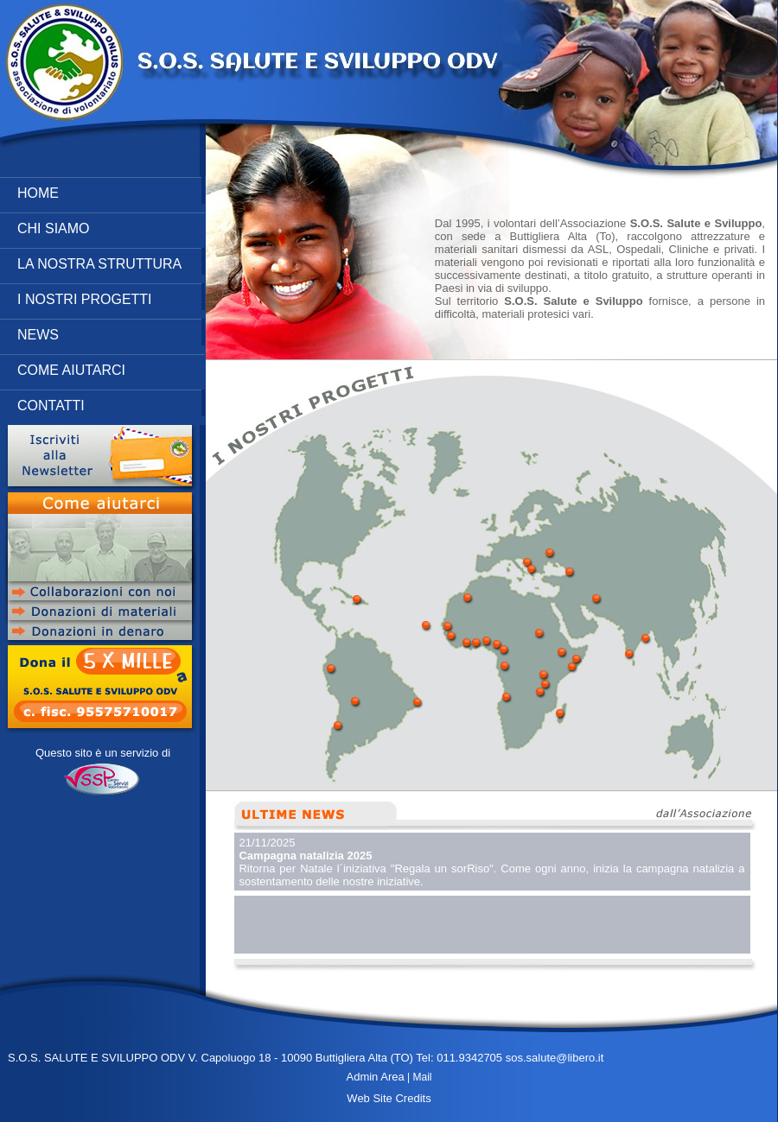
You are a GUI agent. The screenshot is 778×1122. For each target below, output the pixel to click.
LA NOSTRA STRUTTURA (111, 261)
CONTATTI (111, 403)
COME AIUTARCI (111, 367)
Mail (421, 1077)
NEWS (111, 332)
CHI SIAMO (111, 225)
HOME (111, 190)
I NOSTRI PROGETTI (111, 296)
